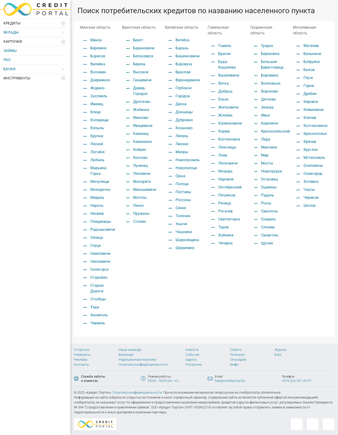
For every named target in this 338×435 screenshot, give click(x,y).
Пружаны (141, 213)
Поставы (183, 192)
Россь (266, 203)
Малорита (142, 181)
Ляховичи (141, 173)
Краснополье (314, 133)
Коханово (184, 128)
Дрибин (310, 93)
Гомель (224, 45)
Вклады (11, 32)
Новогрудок (271, 171)
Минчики (269, 147)
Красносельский (275, 131)
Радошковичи (102, 229)
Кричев (309, 141)
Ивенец (96, 104)
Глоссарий (238, 359)
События (192, 355)
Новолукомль (188, 160)
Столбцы (98, 299)
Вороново (269, 91)
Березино (98, 48)
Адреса (190, 359)
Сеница (96, 237)
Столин (139, 221)
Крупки (96, 136)
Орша (180, 176)
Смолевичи (100, 261)
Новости (192, 350)
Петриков (226, 195)
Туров (223, 227)
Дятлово (268, 99)
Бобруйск (311, 61)
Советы (236, 350)
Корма (224, 131)
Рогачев (225, 211)
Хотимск (311, 181)
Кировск (310, 101)
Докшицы (184, 112)
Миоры (182, 152)
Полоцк (182, 184)
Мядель (97, 197)
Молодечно (100, 189)
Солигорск (99, 269)
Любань (97, 160)
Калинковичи (230, 123)
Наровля (226, 179)
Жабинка (141, 109)
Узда (94, 307)
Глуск (308, 77)
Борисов (97, 56)
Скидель (268, 219)
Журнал (281, 350)
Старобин (98, 277)
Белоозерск (143, 56)
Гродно (267, 45)
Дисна (181, 104)
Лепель (182, 136)
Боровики (269, 75)
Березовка (270, 53)
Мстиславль (314, 157)
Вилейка (97, 64)
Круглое (310, 149)
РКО (7, 60)
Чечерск (225, 243)
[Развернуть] (63, 23)
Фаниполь (99, 315)
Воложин (98, 72)
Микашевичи (144, 189)
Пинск (138, 205)
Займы (10, 51)
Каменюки (142, 141)
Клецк (95, 112)
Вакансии (126, 355)
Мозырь (225, 171)
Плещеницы (100, 221)
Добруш (225, 91)
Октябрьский (230, 187)
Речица (224, 203)
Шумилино (185, 248)
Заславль (98, 96)
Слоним (268, 227)
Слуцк (95, 245)
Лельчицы (227, 147)
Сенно (181, 208)
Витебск (183, 40)
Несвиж (97, 213)
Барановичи (143, 48)
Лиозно (182, 144)
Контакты (81, 364)
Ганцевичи (142, 80)
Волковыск (271, 83)
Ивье (265, 115)
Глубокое (184, 88)
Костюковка (229, 139)
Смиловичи (100, 253)
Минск (96, 40)
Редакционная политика (137, 359)
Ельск (223, 99)
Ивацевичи (142, 125)
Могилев (311, 45)
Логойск (97, 152)
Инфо (234, 364)
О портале (81, 350)
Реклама (80, 359)
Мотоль (140, 197)
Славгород (312, 173)
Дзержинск (100, 80)
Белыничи (312, 53)
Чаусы (309, 189)
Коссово (140, 157)
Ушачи (181, 224)
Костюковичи (315, 125)
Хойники (225, 235)
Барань (182, 48)
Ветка (223, 83)
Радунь (267, 195)
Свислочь (269, 211)
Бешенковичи (188, 56)
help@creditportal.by (230, 381)
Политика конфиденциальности (143, 364)
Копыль (97, 128)
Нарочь (97, 205)
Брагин (224, 53)
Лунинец (140, 165)
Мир (265, 155)
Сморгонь (269, 235)
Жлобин (225, 115)
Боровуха (184, 64)
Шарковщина (187, 240)
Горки (308, 85)
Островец (269, 179)
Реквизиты (82, 355)
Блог (278, 355)
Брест (138, 40)
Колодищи (99, 120)
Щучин (267, 243)
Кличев (309, 117)
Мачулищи (99, 181)
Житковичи (228, 107)
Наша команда (130, 350)
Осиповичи (313, 165)
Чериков (311, 197)
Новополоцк (186, 168)
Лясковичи (228, 163)
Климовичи (313, 109)
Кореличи (269, 123)
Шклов (309, 205)
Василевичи (228, 75)
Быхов (309, 69)
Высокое (140, 72)
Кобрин (139, 149)
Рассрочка (193, 364)
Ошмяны (269, 187)
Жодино (97, 88)
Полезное (237, 355)
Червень (97, 323)
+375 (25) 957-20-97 (296, 381)
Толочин (183, 216)
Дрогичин (141, 101)
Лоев (222, 155)
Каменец (140, 133)
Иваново (140, 117)
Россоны (183, 200)
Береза (139, 64)
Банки (9, 69)
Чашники (184, 232)
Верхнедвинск (188, 80)
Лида (265, 139)
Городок (183, 96)
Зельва (267, 107)
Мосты (267, 163)
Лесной (96, 144)
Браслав (183, 72)
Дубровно (184, 120)
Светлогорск (229, 219)
